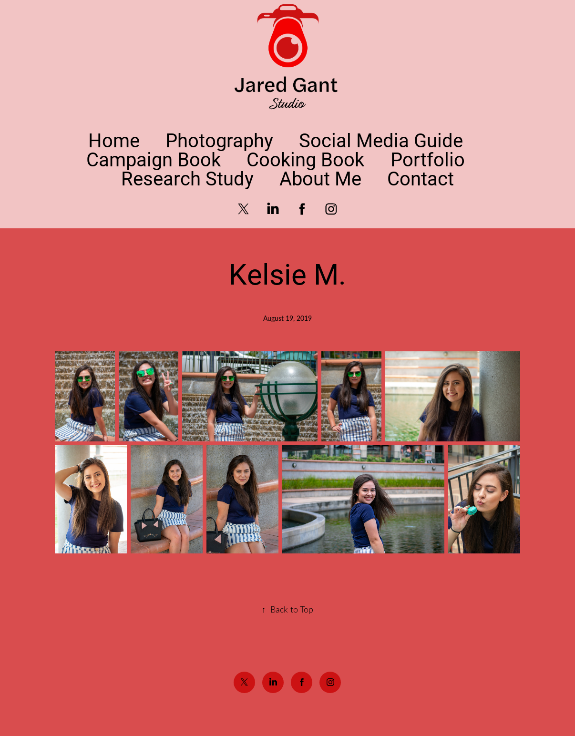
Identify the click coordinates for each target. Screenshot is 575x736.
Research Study (187, 178)
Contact (420, 178)
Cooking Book (305, 159)
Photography (219, 140)
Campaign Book (153, 159)
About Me (320, 178)
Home (114, 140)
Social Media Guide (381, 140)
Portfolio (427, 159)
